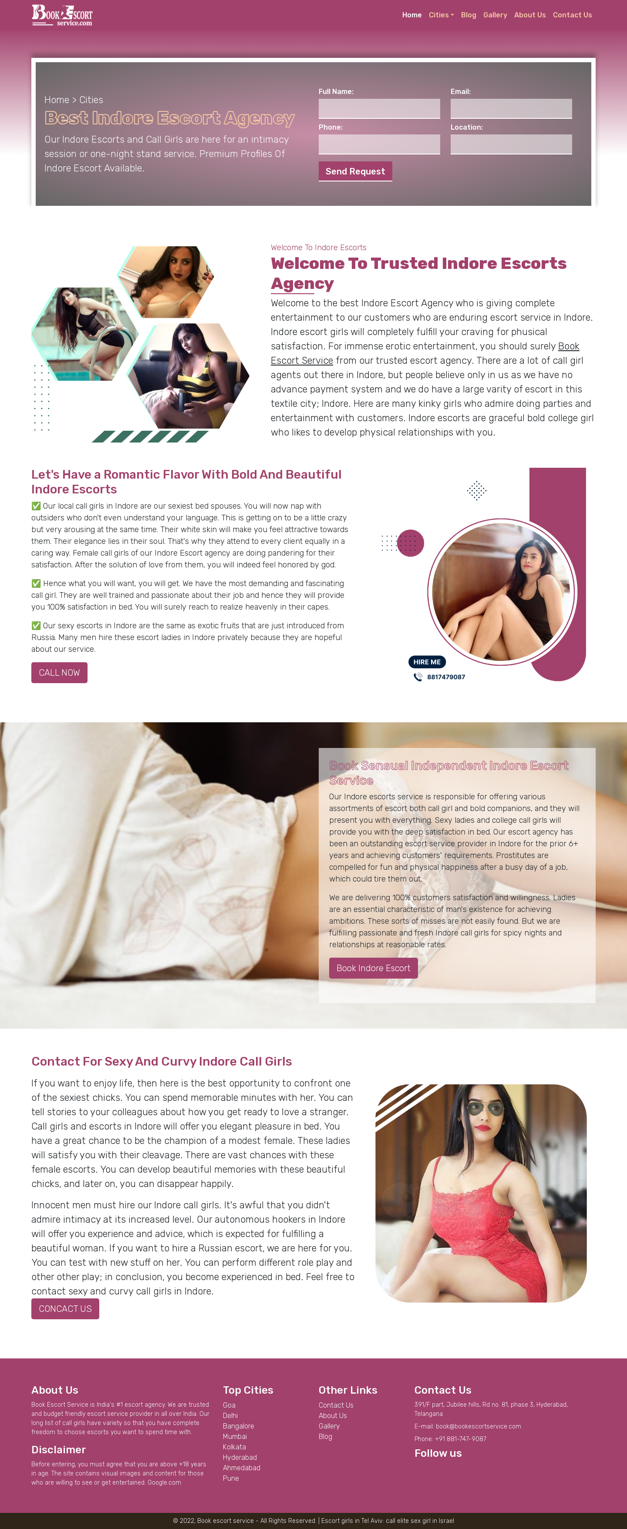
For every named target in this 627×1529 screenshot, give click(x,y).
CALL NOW (59, 672)
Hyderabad (240, 1457)
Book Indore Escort (374, 968)
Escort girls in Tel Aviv (352, 1521)
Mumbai (235, 1436)
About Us (530, 15)
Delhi (230, 1416)
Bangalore (238, 1426)
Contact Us (572, 15)
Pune (231, 1478)
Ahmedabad (241, 1468)
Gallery (495, 15)
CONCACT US (65, 1309)
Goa (229, 1405)
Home (412, 15)
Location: (467, 127)
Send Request (355, 171)
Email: (461, 91)
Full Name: (336, 91)
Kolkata (234, 1447)
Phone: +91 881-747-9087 (450, 1439)
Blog (468, 15)
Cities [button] (439, 15)
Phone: (331, 127)
